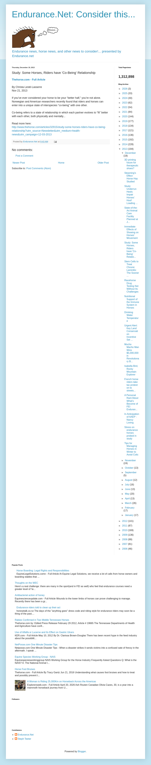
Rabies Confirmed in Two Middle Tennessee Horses (42, 620)
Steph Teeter (24, 739)
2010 (125, 530)
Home (61, 162)
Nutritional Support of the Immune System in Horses (131, 302)
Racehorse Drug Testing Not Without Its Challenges (131, 286)
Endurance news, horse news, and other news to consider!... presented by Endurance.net (66, 51)
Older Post (103, 162)
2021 (125, 112)
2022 (125, 107)
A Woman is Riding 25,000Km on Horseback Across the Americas (61, 681)
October (129, 468)
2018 (125, 126)
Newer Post (19, 162)
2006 (125, 549)
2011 (125, 525)
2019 (125, 121)
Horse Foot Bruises (25, 669)
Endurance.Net (26, 734)
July (127, 484)
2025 (125, 93)
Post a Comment (24, 155)
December (130, 153)
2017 (125, 130)
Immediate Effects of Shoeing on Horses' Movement (131, 232)
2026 (125, 88)
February (129, 507)
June (128, 489)
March (128, 503)
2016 (125, 135)
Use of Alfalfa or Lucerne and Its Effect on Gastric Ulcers (44, 632)
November (130, 460)
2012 (125, 521)
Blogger (82, 751)
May (127, 494)
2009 (125, 535)
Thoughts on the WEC (26, 583)
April (127, 498)
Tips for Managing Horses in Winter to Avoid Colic (131, 449)
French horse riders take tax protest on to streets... (131, 385)
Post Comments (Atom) (38, 168)
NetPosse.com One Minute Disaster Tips (36, 644)
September (130, 472)
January (129, 515)
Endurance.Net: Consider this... (73, 14)
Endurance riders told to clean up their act (38, 607)
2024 (125, 98)
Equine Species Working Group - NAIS (35, 657)
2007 (125, 544)
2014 (125, 144)
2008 (125, 539)
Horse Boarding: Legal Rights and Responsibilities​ (42, 570)
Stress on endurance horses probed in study (131, 433)
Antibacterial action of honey (30, 595)
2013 (125, 149)
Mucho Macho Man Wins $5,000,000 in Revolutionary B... (131, 353)
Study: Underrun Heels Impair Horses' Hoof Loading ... (131, 194)
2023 (125, 102)
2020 (125, 116)
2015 (125, 139)
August (129, 480)
